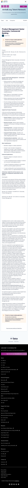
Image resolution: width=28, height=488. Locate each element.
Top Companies (5, 437)
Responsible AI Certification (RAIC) (7, 398)
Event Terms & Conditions (6, 474)
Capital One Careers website (8, 240)
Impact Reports (4, 432)
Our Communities (4, 417)
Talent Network (4, 386)
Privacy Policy (3, 469)
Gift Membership (5, 422)
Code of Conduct (4, 475)
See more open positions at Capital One (14, 328)
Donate (2, 408)
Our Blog (3, 453)
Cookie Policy (3, 473)
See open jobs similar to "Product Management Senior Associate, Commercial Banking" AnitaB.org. (14, 44)
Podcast (3, 456)
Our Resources (5, 451)
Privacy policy (10, 341)
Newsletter (4, 464)
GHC (2, 402)
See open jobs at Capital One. (11, 41)
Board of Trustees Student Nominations (9, 369)
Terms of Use (3, 471)
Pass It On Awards (5, 443)
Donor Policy (3, 477)
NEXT (2, 396)
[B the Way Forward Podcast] (18, 484)
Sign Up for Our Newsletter (14, 354)
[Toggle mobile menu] (25, 1)
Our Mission (3, 360)
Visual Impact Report (5, 435)
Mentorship (4, 380)
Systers (3, 420)
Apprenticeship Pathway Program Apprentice (10, 393)
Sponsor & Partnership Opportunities (8, 413)
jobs (7, 20)
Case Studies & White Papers (7, 428)
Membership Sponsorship (7, 415)
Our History (3, 362)
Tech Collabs (4, 400)
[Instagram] (2, 6)
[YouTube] (14, 484)
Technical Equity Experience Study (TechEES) (10, 430)
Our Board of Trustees (5, 367)
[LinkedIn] (7, 6)
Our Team (3, 365)
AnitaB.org (17, 480)
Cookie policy (16, 341)
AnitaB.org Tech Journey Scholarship (9, 445)
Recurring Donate (4, 410)
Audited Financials (5, 371)
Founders (3, 384)
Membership (4, 389)
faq (23, 6)
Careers (3, 374)
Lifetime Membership (5, 391)
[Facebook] (5, 6)
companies (12, 20)
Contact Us (4, 462)
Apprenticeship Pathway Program (7, 382)
